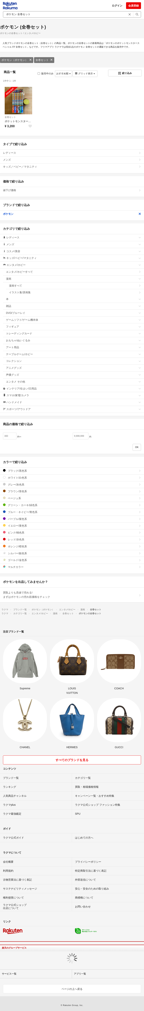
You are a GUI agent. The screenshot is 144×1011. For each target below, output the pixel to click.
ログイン (117, 5)
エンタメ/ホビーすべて (73, 271)
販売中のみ (45, 73)
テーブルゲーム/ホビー (73, 354)
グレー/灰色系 (72, 484)
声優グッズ (73, 374)
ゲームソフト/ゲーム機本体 (73, 319)
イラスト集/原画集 (75, 292)
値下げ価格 (72, 190)
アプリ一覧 (80, 973)
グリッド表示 (85, 73)
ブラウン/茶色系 (72, 491)
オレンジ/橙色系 (72, 546)
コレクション (73, 360)
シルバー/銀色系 (72, 553)
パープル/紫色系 (72, 518)
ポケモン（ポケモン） (16, 59)
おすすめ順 (63, 73)
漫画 (73, 278)
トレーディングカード (73, 333)
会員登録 (133, 5)
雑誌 (73, 305)
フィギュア (73, 326)
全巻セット (44, 59)
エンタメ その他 (73, 381)
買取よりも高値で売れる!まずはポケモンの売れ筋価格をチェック (72, 595)
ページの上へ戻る (72, 988)
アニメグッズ (73, 367)
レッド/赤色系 (72, 539)
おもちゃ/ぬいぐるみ (73, 340)
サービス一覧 (9, 973)
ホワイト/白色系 (72, 477)
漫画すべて (75, 285)
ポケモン (72, 213)
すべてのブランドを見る (72, 760)
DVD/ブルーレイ (73, 312)
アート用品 (73, 347)
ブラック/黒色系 (72, 470)
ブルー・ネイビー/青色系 (72, 512)
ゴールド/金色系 (72, 560)
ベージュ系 (72, 498)
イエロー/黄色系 (72, 525)
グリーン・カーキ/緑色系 (72, 505)
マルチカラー (72, 566)
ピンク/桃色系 (72, 532)
